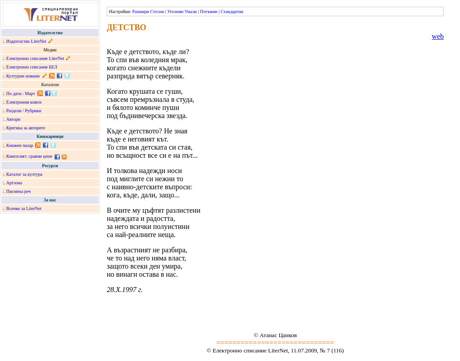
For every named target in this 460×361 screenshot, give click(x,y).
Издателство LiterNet (26, 41)
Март (30, 93)
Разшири (140, 11)
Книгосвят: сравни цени (29, 156)
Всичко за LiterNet (23, 208)
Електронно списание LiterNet (35, 58)
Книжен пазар (19, 145)
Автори (13, 119)
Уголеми (175, 11)
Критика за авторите (26, 127)
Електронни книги (23, 102)
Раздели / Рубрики (23, 110)
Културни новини (23, 75)
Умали (191, 11)
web (438, 36)
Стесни (157, 11)
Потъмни (209, 11)
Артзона (14, 182)
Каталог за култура (24, 174)
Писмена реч (18, 191)
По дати (14, 93)
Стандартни (232, 11)
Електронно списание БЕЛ (31, 66)
